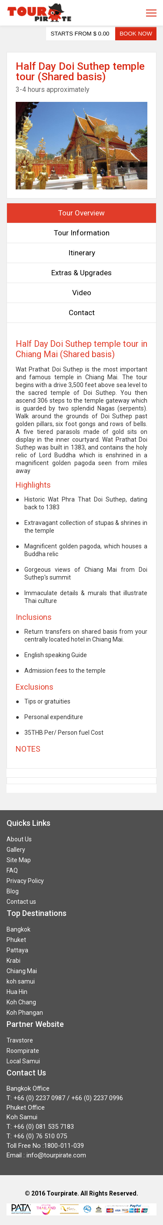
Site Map (19, 860)
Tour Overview (81, 213)
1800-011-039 (64, 1146)
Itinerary (81, 252)
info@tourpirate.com (56, 1155)
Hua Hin (17, 991)
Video (81, 292)
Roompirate (23, 1050)
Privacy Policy (25, 880)
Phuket (16, 939)
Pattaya (17, 950)
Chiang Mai (22, 971)
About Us (19, 839)
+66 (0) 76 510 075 (40, 1136)
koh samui (21, 981)
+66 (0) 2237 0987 (39, 1098)
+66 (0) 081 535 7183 (43, 1127)
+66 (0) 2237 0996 (97, 1098)
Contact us (21, 901)
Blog (13, 891)
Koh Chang (21, 1002)
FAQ (12, 870)
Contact (82, 312)
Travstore (20, 1040)
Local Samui (23, 1061)
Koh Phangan (25, 1012)
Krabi (13, 960)
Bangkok (18, 929)
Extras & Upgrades (81, 272)
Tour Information (82, 232)
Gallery (16, 849)
